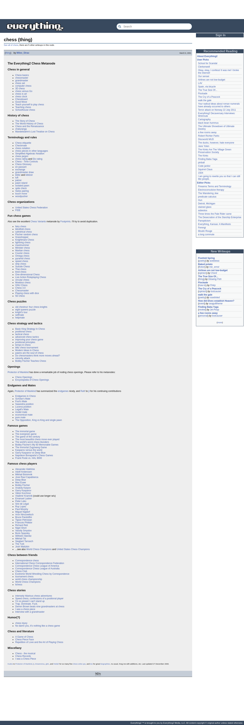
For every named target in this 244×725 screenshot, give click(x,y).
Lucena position (23, 406)
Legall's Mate (22, 409)
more (219, 322)
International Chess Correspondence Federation (39, 563)
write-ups (82, 664)
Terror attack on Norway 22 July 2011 (217, 110)
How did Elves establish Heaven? (216, 301)
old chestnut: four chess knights (31, 307)
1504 (200, 173)
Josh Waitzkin (22, 546)
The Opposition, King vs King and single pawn (38, 420)
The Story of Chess (25, 121)
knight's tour (21, 312)
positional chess (23, 331)
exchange (20, 169)
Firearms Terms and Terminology (214, 186)
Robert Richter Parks (208, 136)
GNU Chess (21, 285)
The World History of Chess (29, 123)
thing (8, 53)
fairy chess (20, 226)
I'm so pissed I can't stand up (30, 601)
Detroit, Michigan (206, 203)
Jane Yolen (203, 146)
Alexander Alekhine (25, 469)
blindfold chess (22, 229)
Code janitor (204, 166)
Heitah (56, 664)
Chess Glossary (23, 164)
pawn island (21, 183)
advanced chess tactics (27, 337)
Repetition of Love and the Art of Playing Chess (39, 642)
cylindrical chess (23, 231)
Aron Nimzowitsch (24, 514)
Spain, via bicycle (207, 86)
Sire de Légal (22, 504)
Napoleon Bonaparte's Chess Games (34, 455)
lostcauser (216, 291)
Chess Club (21, 571)
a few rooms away (207, 132)
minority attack (22, 358)
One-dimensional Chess (27, 274)
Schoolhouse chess (25, 110)
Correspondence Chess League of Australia (37, 568)
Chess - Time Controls (26, 161)
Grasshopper (21, 237)
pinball (201, 162)
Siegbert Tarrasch (24, 541)
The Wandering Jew (208, 193)
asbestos (202, 210)
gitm (47, 664)
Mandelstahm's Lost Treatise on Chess (35, 131)
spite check (21, 188)
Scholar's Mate (22, 398)
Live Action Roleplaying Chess (30, 277)
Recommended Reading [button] (221, 51)
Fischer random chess (26, 234)
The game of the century (27, 436)
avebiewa (214, 260)
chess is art (21, 94)
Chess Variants (38, 221)
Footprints (65, 221)
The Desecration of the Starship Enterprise (219, 217)
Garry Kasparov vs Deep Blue (30, 452)
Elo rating (37, 159)
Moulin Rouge (205, 231)
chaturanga (21, 129)
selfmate (19, 315)
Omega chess (22, 256)
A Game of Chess (24, 637)
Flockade (202, 93)
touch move (21, 193)
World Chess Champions (39, 549)
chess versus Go (23, 91)
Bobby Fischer (22, 485)
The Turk (19, 544)
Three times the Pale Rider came (214, 214)
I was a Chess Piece (25, 658)
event (201, 303)
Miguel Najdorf (22, 512)
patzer (18, 180)
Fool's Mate (21, 401)
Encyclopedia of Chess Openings (32, 380)
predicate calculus (207, 196)
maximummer (22, 245)
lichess (18, 584)
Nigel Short (20, 528)
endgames (63, 391)
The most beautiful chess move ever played (37, 439)
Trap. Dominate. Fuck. (26, 604)
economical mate (24, 414)
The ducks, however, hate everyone (216, 142)
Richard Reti (21, 525)
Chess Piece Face (24, 639)
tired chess (20, 272)
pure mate (20, 417)
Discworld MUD (206, 139)
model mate (21, 412)
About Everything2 (207, 56)
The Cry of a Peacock (209, 97)
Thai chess (20, 269)
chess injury (21, 623)
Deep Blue (20, 479)
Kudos (10, 664)
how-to (202, 285)
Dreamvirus (40, 664)
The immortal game (25, 431)
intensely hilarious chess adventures (33, 595)
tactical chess (22, 334)
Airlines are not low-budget (211, 79)
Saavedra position (24, 404)
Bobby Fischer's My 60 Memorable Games (36, 444)
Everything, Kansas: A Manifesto (214, 224)
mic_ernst (214, 267)
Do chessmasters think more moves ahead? (37, 355)
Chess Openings (23, 377)
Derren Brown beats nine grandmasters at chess (39, 606)
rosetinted (215, 297)
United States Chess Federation (31, 207)
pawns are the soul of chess (29, 353)
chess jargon (21, 156)
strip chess (20, 264)
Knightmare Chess (24, 239)
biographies (105, 664)
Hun (200, 200)
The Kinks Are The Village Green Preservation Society (214, 151)
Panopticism (204, 220)
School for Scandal (207, 63)
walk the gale (204, 100)
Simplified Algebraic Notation (29, 153)
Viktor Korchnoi (23, 493)
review (202, 309)
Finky (213, 285)
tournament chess (24, 576)
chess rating (21, 159)
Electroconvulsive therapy (211, 189)
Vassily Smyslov (23, 530)
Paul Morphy (21, 509)
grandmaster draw (24, 172)
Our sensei (203, 76)
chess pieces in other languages (31, 151)
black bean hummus (208, 123)
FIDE (17, 210)
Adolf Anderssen (23, 471)
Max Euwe (20, 482)
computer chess (23, 86)
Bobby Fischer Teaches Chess (30, 361)
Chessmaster (22, 290)
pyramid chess (22, 258)
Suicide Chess (22, 266)
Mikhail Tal (20, 538)
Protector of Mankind (18, 372)
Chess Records (23, 656)
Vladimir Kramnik (24, 496)
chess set (20, 83)
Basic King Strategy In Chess (30, 329)
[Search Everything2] (154, 26)
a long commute (206, 234)
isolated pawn (22, 185)
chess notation (22, 148)
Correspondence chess (27, 560)
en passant (20, 167)
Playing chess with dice (27, 293)
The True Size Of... (207, 90)
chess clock (21, 96)
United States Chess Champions (73, 549)
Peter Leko (20, 501)
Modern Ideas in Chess (27, 350)
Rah (82, 391)
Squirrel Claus (205, 169)
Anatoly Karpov (23, 488)
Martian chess (22, 250)
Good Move (21, 102)
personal (203, 315)
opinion (202, 273)
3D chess (20, 88)
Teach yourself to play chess (29, 104)
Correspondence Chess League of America (37, 566)
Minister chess (22, 247)
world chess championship (28, 579)
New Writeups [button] (220, 251)
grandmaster (21, 80)
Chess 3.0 (20, 288)
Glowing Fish (214, 279)
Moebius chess (22, 282)
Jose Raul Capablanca (26, 477)
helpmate (20, 317)
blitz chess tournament (26, 347)
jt (89, 391)
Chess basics (22, 75)
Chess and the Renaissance (29, 126)
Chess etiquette (23, 143)
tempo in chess (23, 345)
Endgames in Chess (25, 396)
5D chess (20, 296)
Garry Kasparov (23, 490)
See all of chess (11, 45)
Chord (214, 273)
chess (75, 664)
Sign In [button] (221, 35)
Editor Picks (203, 182)
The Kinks (203, 155)
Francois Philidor (23, 522)
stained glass (204, 207)
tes (91, 664)
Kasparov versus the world (28, 450)
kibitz (17, 175)
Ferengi (202, 227)
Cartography (204, 119)
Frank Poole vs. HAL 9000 (28, 458)
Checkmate (21, 145)
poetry (202, 260)
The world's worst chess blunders (32, 442)
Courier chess (22, 253)
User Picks (203, 59)
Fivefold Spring (206, 258)
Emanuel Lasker (23, 498)
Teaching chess (23, 107)
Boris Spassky (22, 533)
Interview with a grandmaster (29, 612)
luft (16, 177)
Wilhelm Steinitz (23, 536)
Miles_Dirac (23, 53)
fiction (202, 267)
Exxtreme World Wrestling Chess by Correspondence (42, 574)
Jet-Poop (214, 309)
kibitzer (29, 175)
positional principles (25, 342)
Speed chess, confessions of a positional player (39, 598)
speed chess (21, 261)
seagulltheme (215, 303)
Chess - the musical (25, 653)
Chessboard (21, 99)
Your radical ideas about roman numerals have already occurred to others (219, 105)
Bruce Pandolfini (23, 517)
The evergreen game (25, 434)
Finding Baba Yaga (207, 159)
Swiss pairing (22, 191)
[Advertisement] (122, 9)
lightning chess (22, 242)
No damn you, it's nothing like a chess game (37, 625)
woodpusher (21, 196)
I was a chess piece (25, 609)
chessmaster (21, 78)
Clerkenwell (204, 66)
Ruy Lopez (20, 506)
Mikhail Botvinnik (23, 474)
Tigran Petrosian (23, 520)
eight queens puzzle (25, 309)
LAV (200, 83)
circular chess (22, 280)
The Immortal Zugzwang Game (31, 447)
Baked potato (205, 264)
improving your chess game (29, 339)
